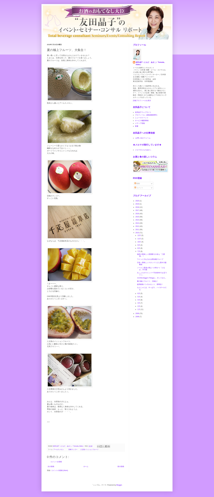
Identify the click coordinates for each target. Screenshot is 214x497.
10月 (139, 242)
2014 (138, 220)
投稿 (137, 183)
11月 (139, 239)
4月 (138, 300)
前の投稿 (121, 466)
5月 (138, 297)
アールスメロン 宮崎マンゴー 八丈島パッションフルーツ (75, 449)
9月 (138, 245)
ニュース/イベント (141, 118)
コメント (138, 188)
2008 (138, 317)
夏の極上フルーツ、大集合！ (147, 281)
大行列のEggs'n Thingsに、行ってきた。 (152, 278)
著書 (136, 126)
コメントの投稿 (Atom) (59, 470)
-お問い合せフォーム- (143, 138)
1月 (138, 309)
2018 (138, 207)
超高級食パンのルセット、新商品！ (150, 284)
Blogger (119, 485)
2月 (138, 306)
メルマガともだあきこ (143, 150)
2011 (138, 230)
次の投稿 (51, 466)
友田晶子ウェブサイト (143, 112)
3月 (138, 303)
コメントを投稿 (56, 462)
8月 (138, 248)
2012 (138, 226)
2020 (138, 201)
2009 (138, 313)
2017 (138, 210)
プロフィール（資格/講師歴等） (146, 115)
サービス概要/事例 (141, 121)
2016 (138, 214)
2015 (138, 217)
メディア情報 (140, 123)
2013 (138, 223)
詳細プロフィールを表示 (142, 100)
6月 (138, 293)
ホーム (85, 466)
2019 (138, 204)
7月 (138, 251)
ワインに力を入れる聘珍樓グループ (150, 259)
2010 (138, 233)
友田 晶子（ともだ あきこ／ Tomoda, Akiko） (150, 63)
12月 (139, 235)
